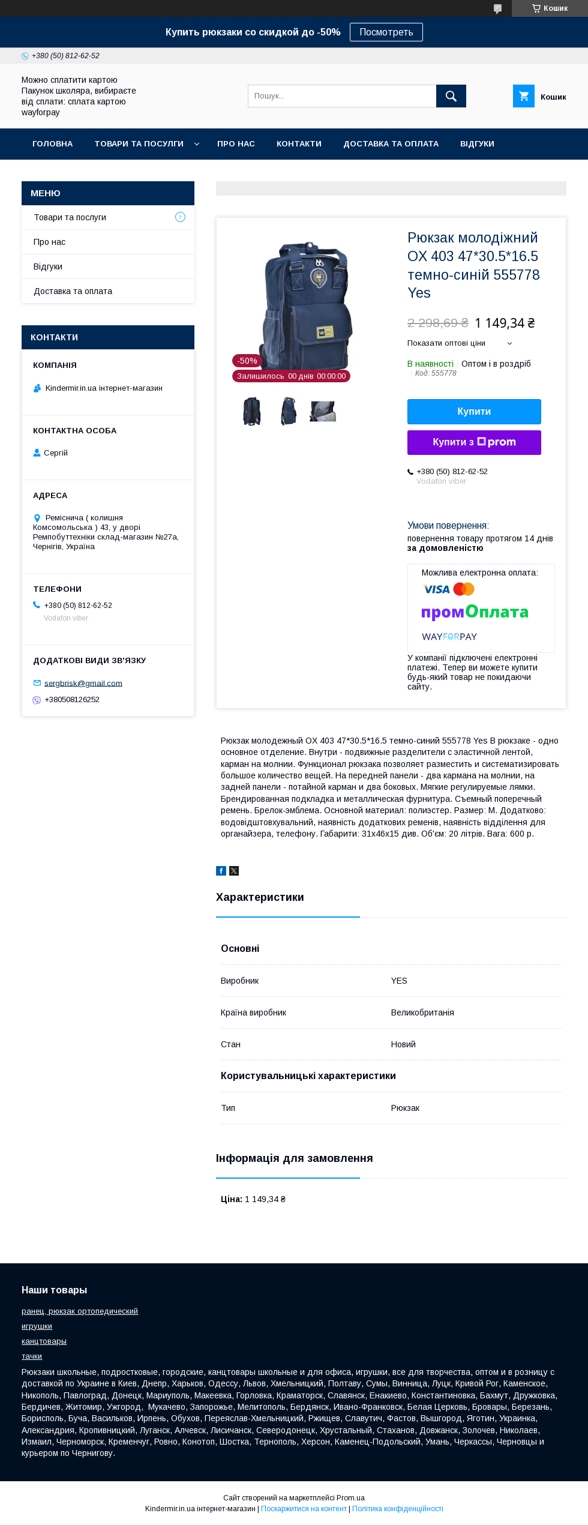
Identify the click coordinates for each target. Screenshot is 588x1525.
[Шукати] (451, 96)
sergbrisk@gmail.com (83, 682)
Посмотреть (386, 32)
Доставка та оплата (391, 143)
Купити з (474, 442)
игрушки (37, 1326)
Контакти (299, 143)
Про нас (236, 143)
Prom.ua (351, 1498)
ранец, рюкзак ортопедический (80, 1311)
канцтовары (44, 1341)
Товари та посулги (139, 143)
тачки (32, 1356)
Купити (474, 411)
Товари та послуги (70, 217)
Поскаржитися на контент (304, 1509)
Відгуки (477, 143)
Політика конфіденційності (397, 1509)
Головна (52, 143)
